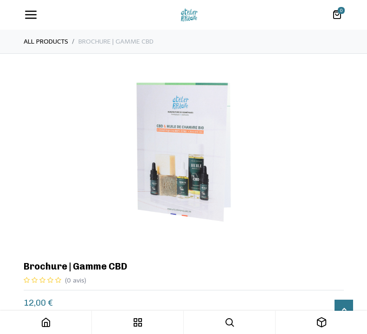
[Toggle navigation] (31, 15)
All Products (46, 41)
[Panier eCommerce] (337, 15)
